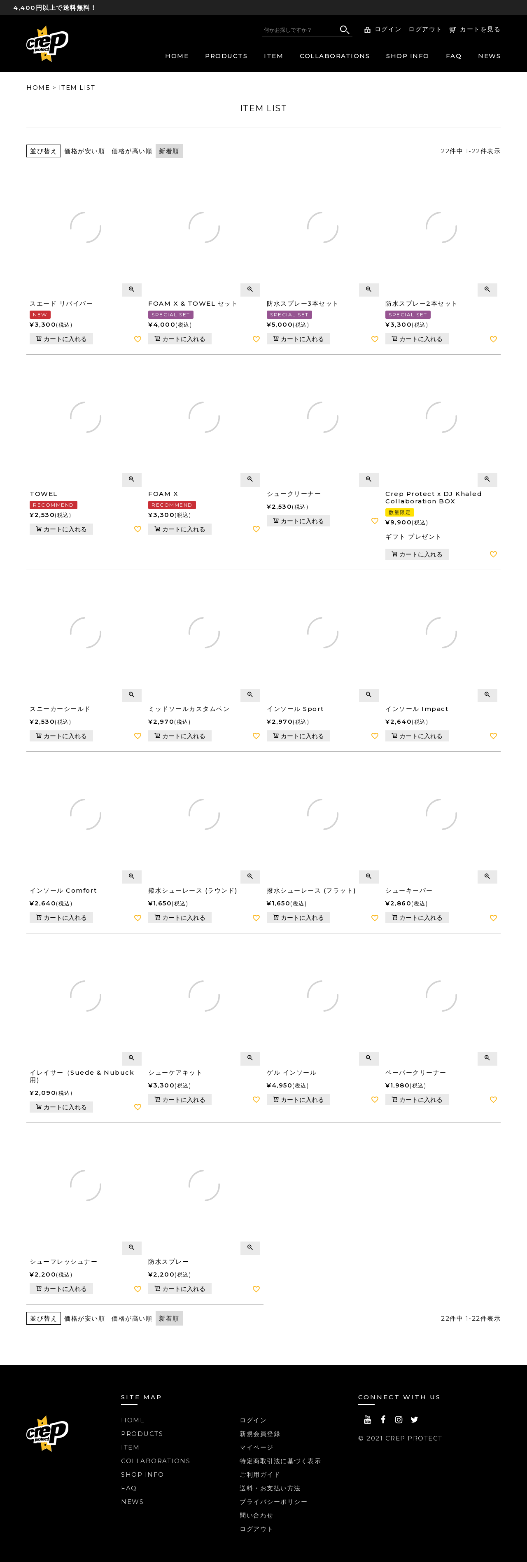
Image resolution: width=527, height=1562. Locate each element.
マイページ (257, 1447)
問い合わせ (257, 1515)
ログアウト (425, 29)
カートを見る (480, 29)
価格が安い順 (84, 151)
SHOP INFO (407, 56)
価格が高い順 (132, 151)
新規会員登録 (260, 1434)
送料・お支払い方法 (270, 1488)
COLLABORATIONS (335, 56)
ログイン (388, 29)
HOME (177, 56)
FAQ (454, 56)
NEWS (489, 56)
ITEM (273, 56)
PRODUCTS (226, 56)
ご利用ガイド (260, 1474)
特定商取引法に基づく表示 (280, 1461)
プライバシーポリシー (274, 1502)
